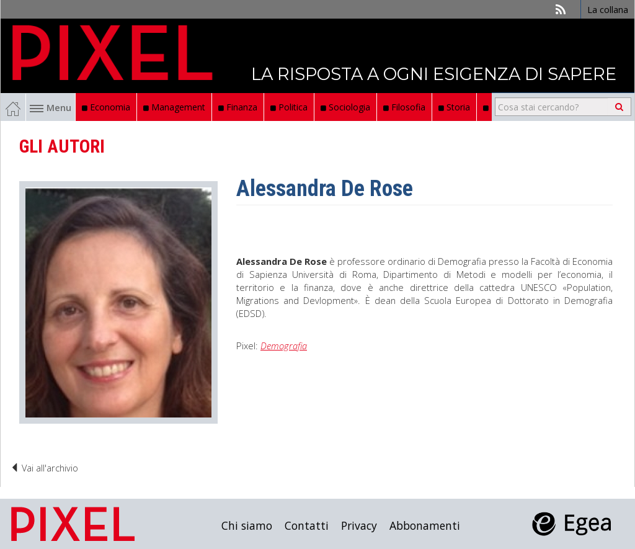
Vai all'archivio (44, 468)
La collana (607, 9)
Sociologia (345, 107)
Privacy (359, 525)
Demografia (283, 345)
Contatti (307, 525)
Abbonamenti (424, 525)
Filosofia (404, 107)
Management (174, 107)
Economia (106, 107)
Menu (50, 107)
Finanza (237, 107)
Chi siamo (246, 525)
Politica (289, 107)
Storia (454, 107)
